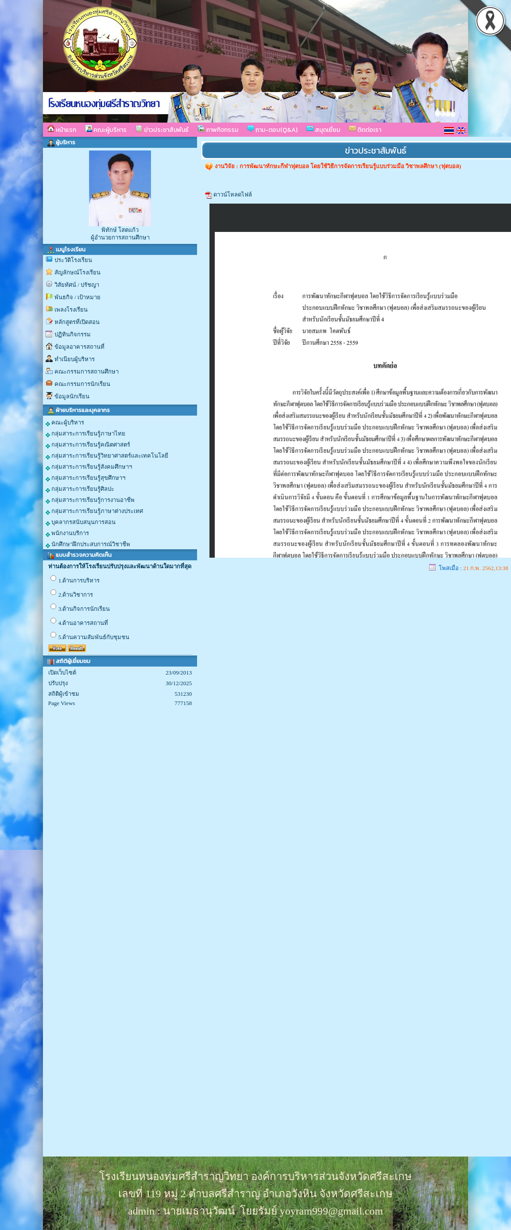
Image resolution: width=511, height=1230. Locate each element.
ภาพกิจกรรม (217, 130)
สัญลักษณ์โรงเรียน (77, 272)
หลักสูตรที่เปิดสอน (77, 322)
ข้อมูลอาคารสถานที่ (79, 346)
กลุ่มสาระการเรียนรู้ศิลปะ (80, 489)
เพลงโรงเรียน (71, 309)
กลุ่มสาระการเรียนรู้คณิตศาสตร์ (88, 444)
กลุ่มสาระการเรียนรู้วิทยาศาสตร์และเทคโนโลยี (107, 455)
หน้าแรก (61, 130)
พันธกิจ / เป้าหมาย (77, 297)
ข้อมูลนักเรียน (71, 396)
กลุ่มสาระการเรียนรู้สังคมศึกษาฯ (89, 466)
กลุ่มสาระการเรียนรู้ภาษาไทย (85, 433)
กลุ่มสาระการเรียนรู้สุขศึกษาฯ (85, 478)
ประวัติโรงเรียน (73, 260)
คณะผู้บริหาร (106, 130)
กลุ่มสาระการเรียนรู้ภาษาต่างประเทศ (94, 511)
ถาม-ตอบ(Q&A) (272, 130)
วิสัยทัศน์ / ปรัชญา (76, 284)
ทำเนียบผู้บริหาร (74, 359)
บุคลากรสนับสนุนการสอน (81, 522)
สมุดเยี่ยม (323, 130)
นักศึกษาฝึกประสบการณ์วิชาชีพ (88, 544)
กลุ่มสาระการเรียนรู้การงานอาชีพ (90, 500)
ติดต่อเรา (365, 130)
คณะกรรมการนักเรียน (82, 384)
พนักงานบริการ (67, 533)
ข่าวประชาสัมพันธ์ (162, 130)
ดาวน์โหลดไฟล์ (232, 194)
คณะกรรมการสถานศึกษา (86, 371)
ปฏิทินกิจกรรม (72, 334)
